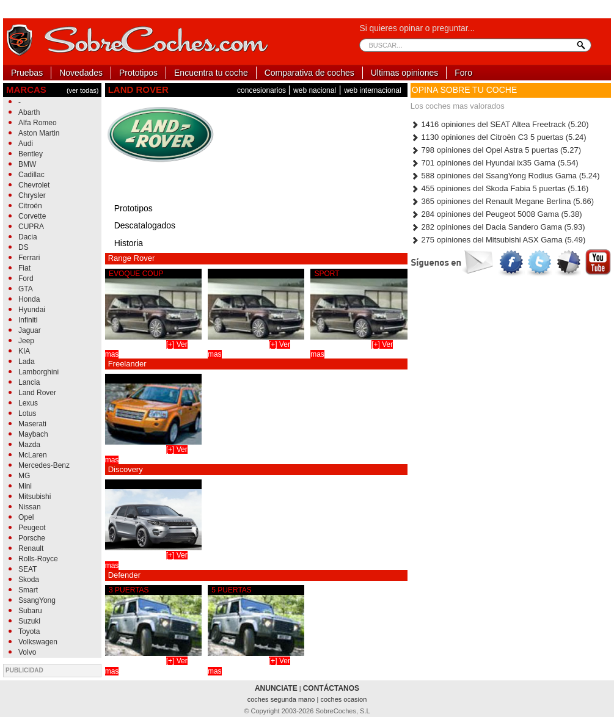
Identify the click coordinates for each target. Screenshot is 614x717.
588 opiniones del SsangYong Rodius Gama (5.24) (505, 175)
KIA (24, 351)
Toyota (29, 631)
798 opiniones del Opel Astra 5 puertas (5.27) (496, 150)
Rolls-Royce (38, 559)
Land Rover (37, 392)
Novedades (81, 73)
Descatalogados (144, 225)
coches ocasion (343, 699)
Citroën (30, 206)
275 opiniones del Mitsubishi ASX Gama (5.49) (498, 239)
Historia (128, 243)
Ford (26, 278)
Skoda (28, 579)
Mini (25, 486)
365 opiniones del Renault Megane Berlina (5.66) (502, 201)
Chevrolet (33, 185)
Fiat (24, 268)
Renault (30, 548)
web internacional (372, 90)
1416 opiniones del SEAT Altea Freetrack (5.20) (500, 124)
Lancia (29, 382)
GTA (25, 289)
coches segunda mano (282, 699)
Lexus (28, 403)
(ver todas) (83, 90)
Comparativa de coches (309, 73)
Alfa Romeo (37, 122)
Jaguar (29, 330)
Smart (28, 590)
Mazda (29, 444)
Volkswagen (37, 642)
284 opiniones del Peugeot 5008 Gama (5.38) (496, 214)
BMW (27, 164)
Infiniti (27, 320)
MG (24, 475)
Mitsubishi (34, 496)
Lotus (27, 413)
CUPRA (31, 226)
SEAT (27, 569)
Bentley (30, 154)
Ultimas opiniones (405, 73)
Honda (29, 299)
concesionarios (262, 90)
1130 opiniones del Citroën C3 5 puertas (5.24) (499, 137)
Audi (25, 143)
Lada (26, 361)
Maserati (32, 424)
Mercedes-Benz (44, 465)
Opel (26, 517)
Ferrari (29, 257)
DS (23, 247)
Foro (463, 73)
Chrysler (32, 195)
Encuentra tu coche (211, 73)
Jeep (26, 341)
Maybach (33, 434)
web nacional (314, 90)
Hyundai (31, 309)
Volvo (27, 652)
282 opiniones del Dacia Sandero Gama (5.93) (498, 226)
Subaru (30, 610)
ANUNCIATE (276, 688)
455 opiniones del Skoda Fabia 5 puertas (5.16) (500, 188)
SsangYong (37, 600)
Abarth (29, 112)
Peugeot (32, 527)
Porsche (31, 538)
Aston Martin (38, 133)
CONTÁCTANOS (331, 688)
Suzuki (29, 621)
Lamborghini (38, 372)
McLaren (32, 455)
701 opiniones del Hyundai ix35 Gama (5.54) (495, 162)
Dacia (27, 237)
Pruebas (27, 73)
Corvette (32, 216)
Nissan (29, 507)
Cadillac (31, 174)
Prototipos (138, 73)
